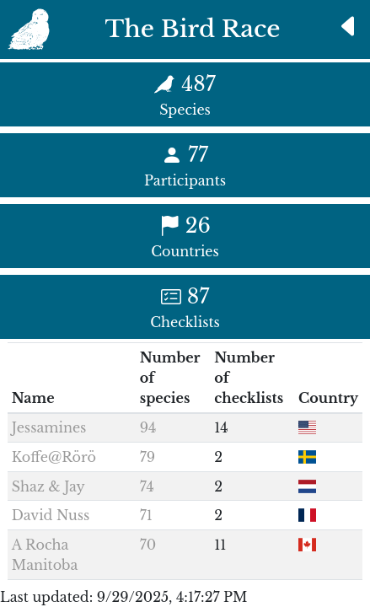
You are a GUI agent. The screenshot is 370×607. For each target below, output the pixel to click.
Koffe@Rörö (54, 457)
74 (147, 486)
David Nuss (50, 515)
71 (146, 515)
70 (148, 544)
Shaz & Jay (48, 486)
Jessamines (49, 427)
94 (148, 427)
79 (147, 457)
